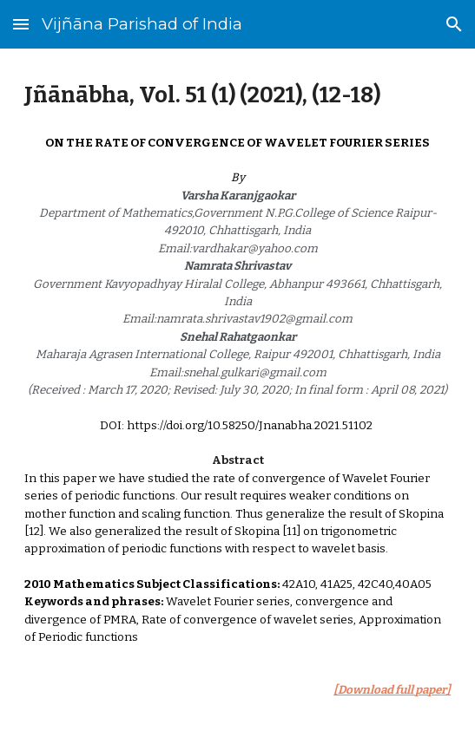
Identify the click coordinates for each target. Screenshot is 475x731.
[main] (237, 95)
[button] (21, 24)
